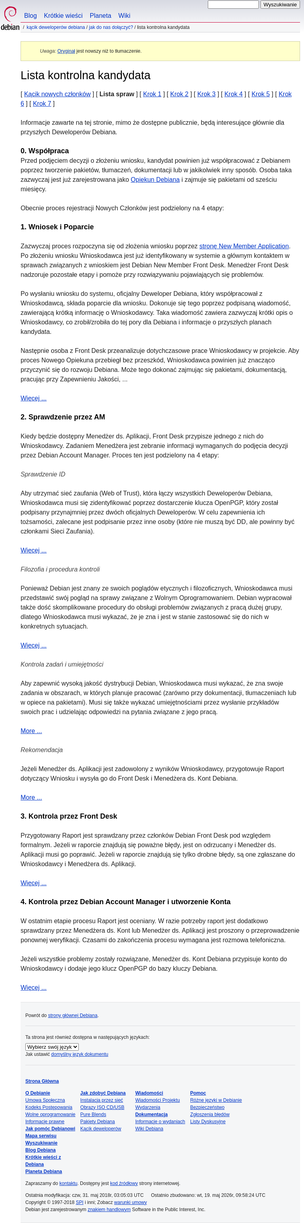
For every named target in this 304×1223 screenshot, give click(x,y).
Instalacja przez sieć (101, 1100)
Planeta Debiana (43, 1171)
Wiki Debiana (149, 1129)
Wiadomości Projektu (157, 1100)
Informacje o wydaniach (160, 1121)
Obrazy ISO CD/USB (102, 1107)
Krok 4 (233, 94)
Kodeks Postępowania (48, 1107)
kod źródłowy (124, 1183)
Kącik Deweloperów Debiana (56, 27)
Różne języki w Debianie (216, 1100)
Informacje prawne (45, 1121)
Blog (30, 15)
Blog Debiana (40, 1150)
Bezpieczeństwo (207, 1107)
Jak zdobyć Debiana (103, 1093)
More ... (31, 731)
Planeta (100, 15)
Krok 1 (152, 94)
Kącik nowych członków (57, 94)
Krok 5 (260, 94)
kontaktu (68, 1183)
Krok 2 (179, 94)
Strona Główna (42, 1081)
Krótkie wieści (63, 15)
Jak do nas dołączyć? (111, 27)
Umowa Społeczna (45, 1100)
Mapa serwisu (41, 1136)
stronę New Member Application (244, 246)
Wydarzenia (147, 1107)
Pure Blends (93, 1114)
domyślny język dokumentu (79, 1054)
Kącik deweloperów (100, 1129)
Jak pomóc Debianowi (50, 1129)
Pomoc (198, 1093)
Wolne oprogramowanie (50, 1114)
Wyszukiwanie (41, 1143)
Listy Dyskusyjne (207, 1121)
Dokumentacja (151, 1114)
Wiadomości (149, 1093)
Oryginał (66, 51)
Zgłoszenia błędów (209, 1114)
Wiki (124, 15)
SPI (80, 1202)
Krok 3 (206, 94)
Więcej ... (34, 398)
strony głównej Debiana (72, 1015)
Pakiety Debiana (97, 1121)
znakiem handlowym (109, 1209)
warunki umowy (130, 1202)
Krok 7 (42, 103)
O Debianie (37, 1093)
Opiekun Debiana (155, 179)
